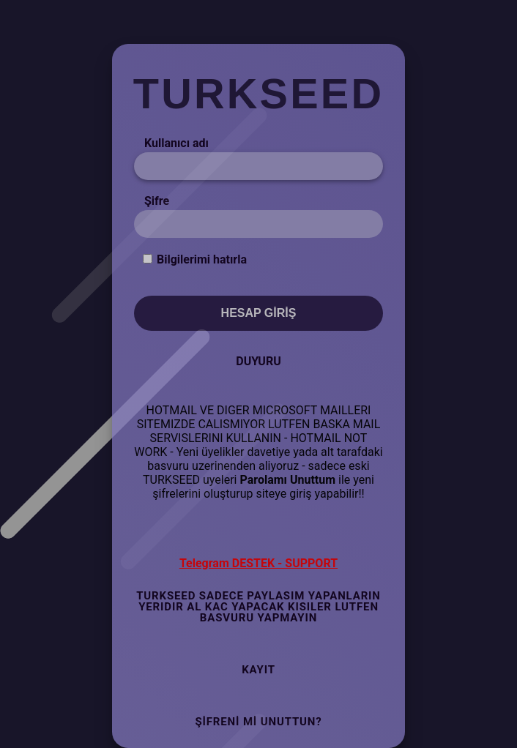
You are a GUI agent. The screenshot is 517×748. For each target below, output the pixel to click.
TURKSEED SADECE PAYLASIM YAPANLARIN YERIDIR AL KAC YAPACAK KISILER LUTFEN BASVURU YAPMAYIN (258, 606)
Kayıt (258, 669)
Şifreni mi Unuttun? (258, 721)
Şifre (156, 201)
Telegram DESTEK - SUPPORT (258, 563)
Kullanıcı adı (176, 143)
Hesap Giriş (259, 313)
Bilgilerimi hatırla (202, 259)
